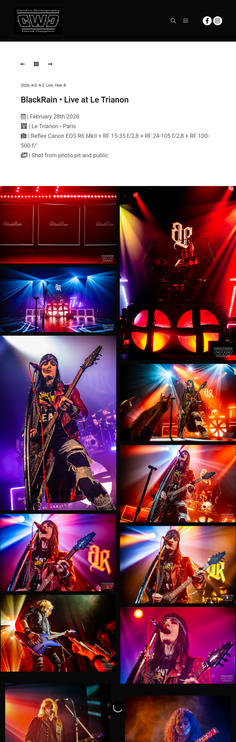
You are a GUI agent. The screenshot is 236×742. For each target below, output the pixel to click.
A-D (34, 85)
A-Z (41, 85)
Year (58, 85)
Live (49, 85)
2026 (25, 85)
